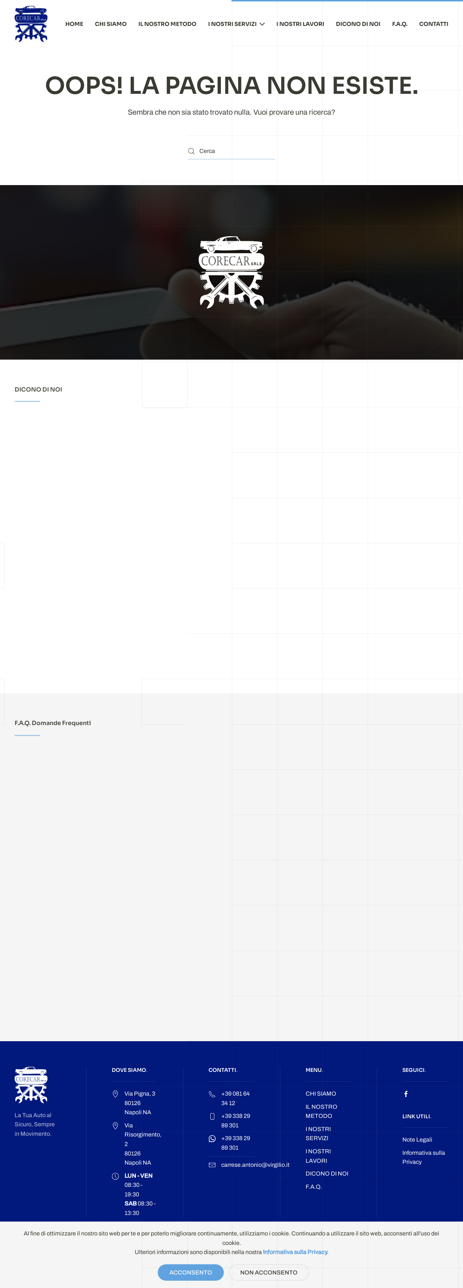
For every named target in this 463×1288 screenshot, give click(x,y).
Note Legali (417, 1139)
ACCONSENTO (190, 1272)
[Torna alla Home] (31, 24)
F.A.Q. (399, 23)
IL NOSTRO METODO (167, 23)
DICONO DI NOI (358, 23)
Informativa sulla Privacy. (296, 1252)
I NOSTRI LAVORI (300, 23)
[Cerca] (231, 151)
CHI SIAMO (111, 23)
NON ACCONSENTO (269, 1272)
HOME (74, 23)
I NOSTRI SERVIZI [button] (236, 23)
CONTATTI (433, 23)
